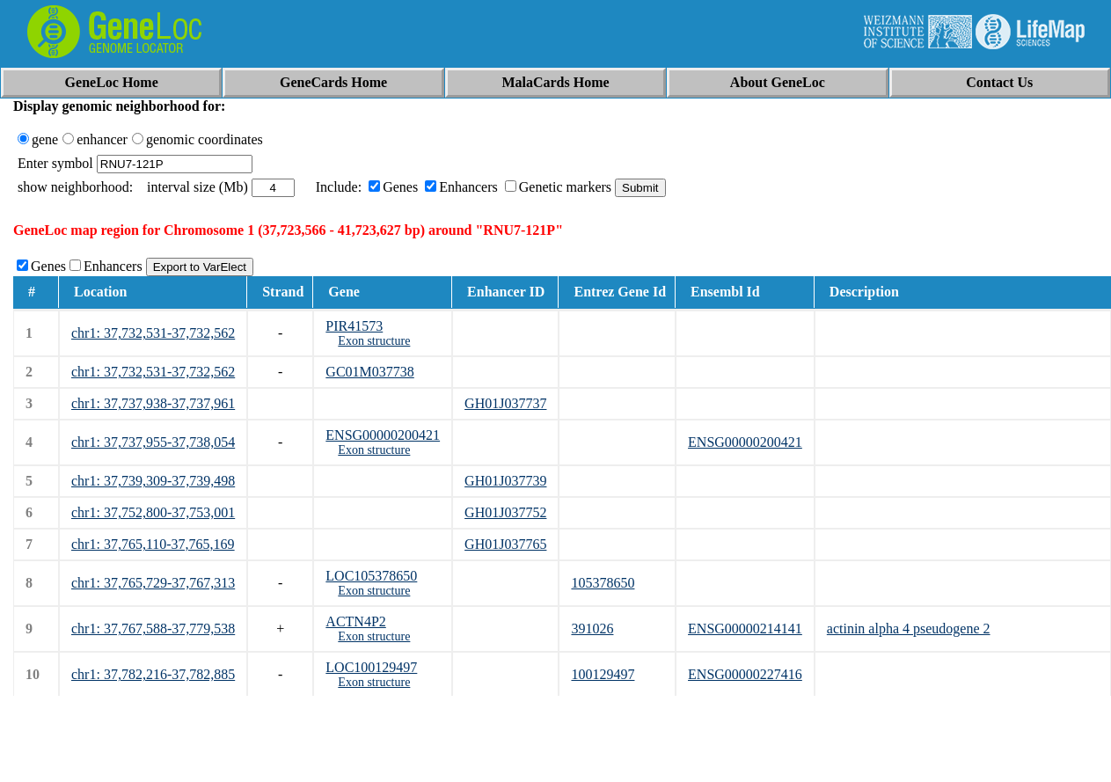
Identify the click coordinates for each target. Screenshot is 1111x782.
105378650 (602, 582)
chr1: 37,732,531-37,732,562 (153, 332)
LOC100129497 (371, 667)
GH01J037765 (505, 544)
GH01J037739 (505, 480)
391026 (592, 628)
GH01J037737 (505, 403)
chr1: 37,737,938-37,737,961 (153, 403)
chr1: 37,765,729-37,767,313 (153, 582)
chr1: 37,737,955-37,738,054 (153, 442)
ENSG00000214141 (745, 628)
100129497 (602, 674)
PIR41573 (354, 325)
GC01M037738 (369, 371)
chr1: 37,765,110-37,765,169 (153, 544)
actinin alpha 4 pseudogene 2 (908, 628)
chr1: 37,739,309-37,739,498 (153, 480)
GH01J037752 (505, 512)
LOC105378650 (371, 575)
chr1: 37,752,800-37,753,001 (153, 512)
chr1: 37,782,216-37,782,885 (153, 674)
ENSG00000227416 (745, 674)
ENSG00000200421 (382, 435)
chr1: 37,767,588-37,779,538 (153, 628)
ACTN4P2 (355, 621)
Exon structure (374, 340)
